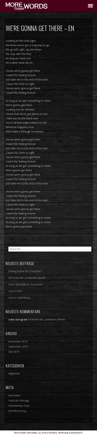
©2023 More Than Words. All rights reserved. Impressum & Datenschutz (48, 432)
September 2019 (18, 346)
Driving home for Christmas (24, 271)
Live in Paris (15, 291)
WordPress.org (17, 410)
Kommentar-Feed (18, 405)
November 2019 (18, 341)
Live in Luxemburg (19, 297)
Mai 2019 (13, 351)
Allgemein (14, 373)
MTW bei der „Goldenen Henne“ (27, 278)
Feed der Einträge (18, 400)
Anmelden (14, 395)
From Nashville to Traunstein (25, 284)
